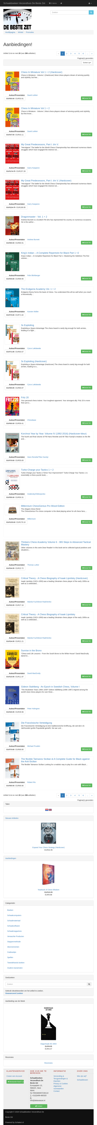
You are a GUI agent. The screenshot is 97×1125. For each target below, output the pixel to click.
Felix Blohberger (33, 275)
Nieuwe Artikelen (11, 818)
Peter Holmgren (33, 709)
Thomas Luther (33, 565)
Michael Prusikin (33, 746)
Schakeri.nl (19, 1122)
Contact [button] (38, 1106)
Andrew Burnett (33, 240)
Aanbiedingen (10, 858)
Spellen (10, 957)
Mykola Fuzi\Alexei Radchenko (39, 602)
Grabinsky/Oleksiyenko (36, 494)
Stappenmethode (14, 942)
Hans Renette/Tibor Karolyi (37, 457)
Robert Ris (31, 782)
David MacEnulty (33, 673)
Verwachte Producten (15, 936)
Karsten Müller (33, 312)
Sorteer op (87, 63)
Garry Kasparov (33, 168)
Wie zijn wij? (82, 1076)
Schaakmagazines (14, 931)
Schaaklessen (82, 1080)
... (87, 54)
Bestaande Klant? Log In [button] (16, 1082)
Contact (57, 1091)
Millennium (31, 519)
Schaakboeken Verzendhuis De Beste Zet (24, 3)
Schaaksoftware (13, 926)
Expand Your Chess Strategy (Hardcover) (48, 847)
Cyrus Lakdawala (34, 348)
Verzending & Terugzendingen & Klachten (61, 1078)
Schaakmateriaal (13, 921)
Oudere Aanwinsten (15, 968)
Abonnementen (13, 947)
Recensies (48, 1063)
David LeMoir (32, 95)
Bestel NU (86, 98)
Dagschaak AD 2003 (48, 1044)
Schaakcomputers (14, 915)
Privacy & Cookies (61, 1084)
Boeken (10, 910)
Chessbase (31, 420)
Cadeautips (11, 952)
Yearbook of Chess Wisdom (48, 890)
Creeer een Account (14, 1076)
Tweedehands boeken (15, 963)
